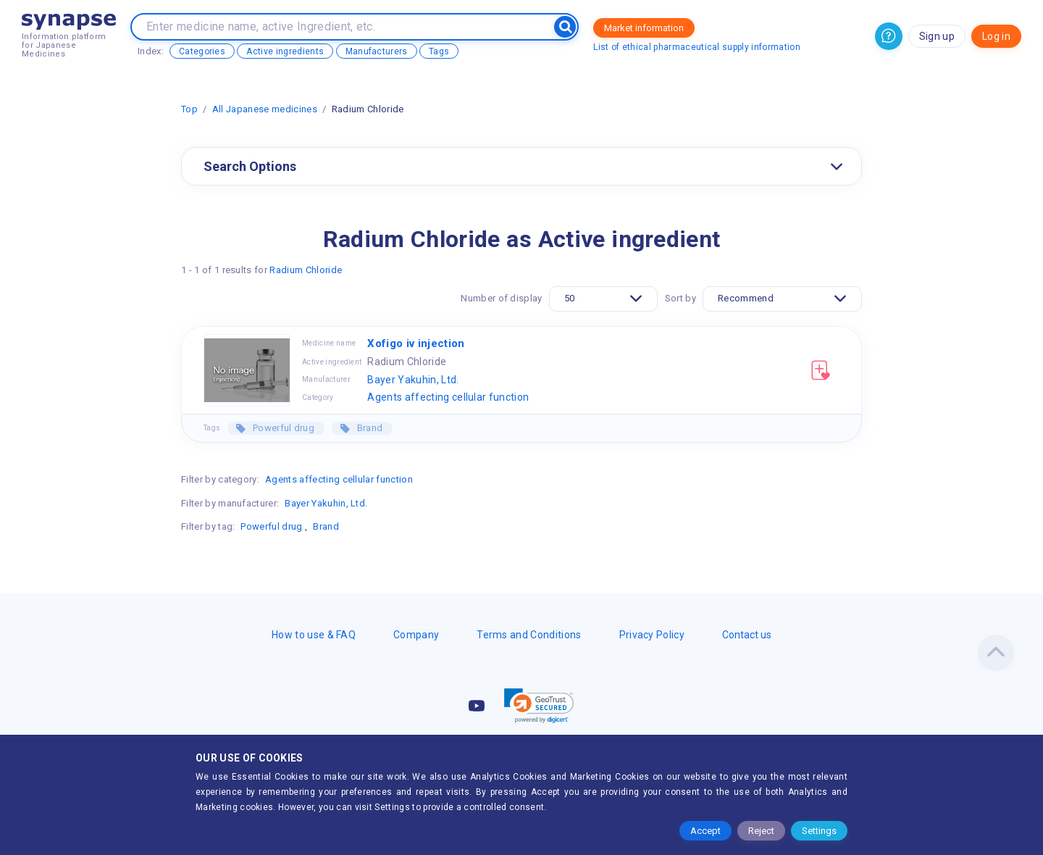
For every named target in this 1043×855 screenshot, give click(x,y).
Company (416, 635)
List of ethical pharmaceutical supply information (696, 47)
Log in (996, 36)
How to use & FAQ (314, 635)
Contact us (746, 635)
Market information (644, 27)
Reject (761, 830)
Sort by (680, 298)
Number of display (501, 298)
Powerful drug (282, 427)
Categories (202, 51)
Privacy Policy (651, 635)
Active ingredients (285, 51)
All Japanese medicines (264, 109)
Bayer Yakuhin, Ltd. (412, 379)
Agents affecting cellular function (448, 397)
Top (189, 109)
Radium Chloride (305, 269)
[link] (539, 706)
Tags (439, 51)
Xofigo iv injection (415, 343)
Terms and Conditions (529, 635)
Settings (819, 830)
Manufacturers (376, 51)
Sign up (937, 36)
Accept (705, 830)
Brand (368, 427)
